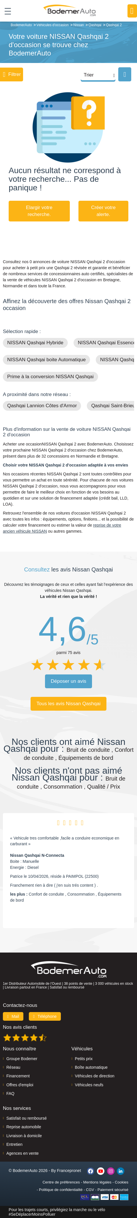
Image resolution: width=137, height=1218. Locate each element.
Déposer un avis (68, 681)
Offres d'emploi (19, 1085)
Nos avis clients (20, 1027)
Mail (13, 1016)
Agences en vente (22, 1153)
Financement (18, 1076)
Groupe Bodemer (21, 1058)
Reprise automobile (23, 1127)
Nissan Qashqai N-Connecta (37, 855)
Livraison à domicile (24, 1135)
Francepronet (69, 1170)
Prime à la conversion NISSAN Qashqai (50, 376)
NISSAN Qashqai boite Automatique (46, 359)
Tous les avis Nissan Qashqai (68, 703)
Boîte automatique (91, 1067)
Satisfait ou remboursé (26, 1118)
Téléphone (45, 1016)
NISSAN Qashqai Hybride (35, 342)
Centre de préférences (61, 1182)
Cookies (121, 1182)
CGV (90, 1190)
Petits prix (84, 1058)
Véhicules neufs (89, 1085)
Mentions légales (97, 1182)
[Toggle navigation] (5, 11)
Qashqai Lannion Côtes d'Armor (42, 405)
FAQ (10, 1093)
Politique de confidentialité (60, 1190)
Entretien (14, 1144)
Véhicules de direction (95, 1076)
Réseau (13, 1067)
